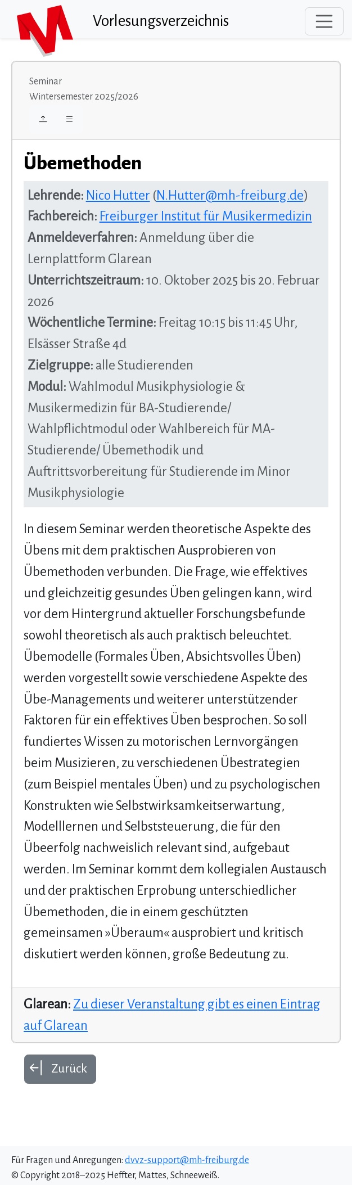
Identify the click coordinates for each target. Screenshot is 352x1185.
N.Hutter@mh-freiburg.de (230, 195)
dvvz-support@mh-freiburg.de (187, 1160)
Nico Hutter (118, 195)
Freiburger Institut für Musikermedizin (206, 216)
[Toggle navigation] (324, 21)
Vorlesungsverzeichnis (161, 21)
